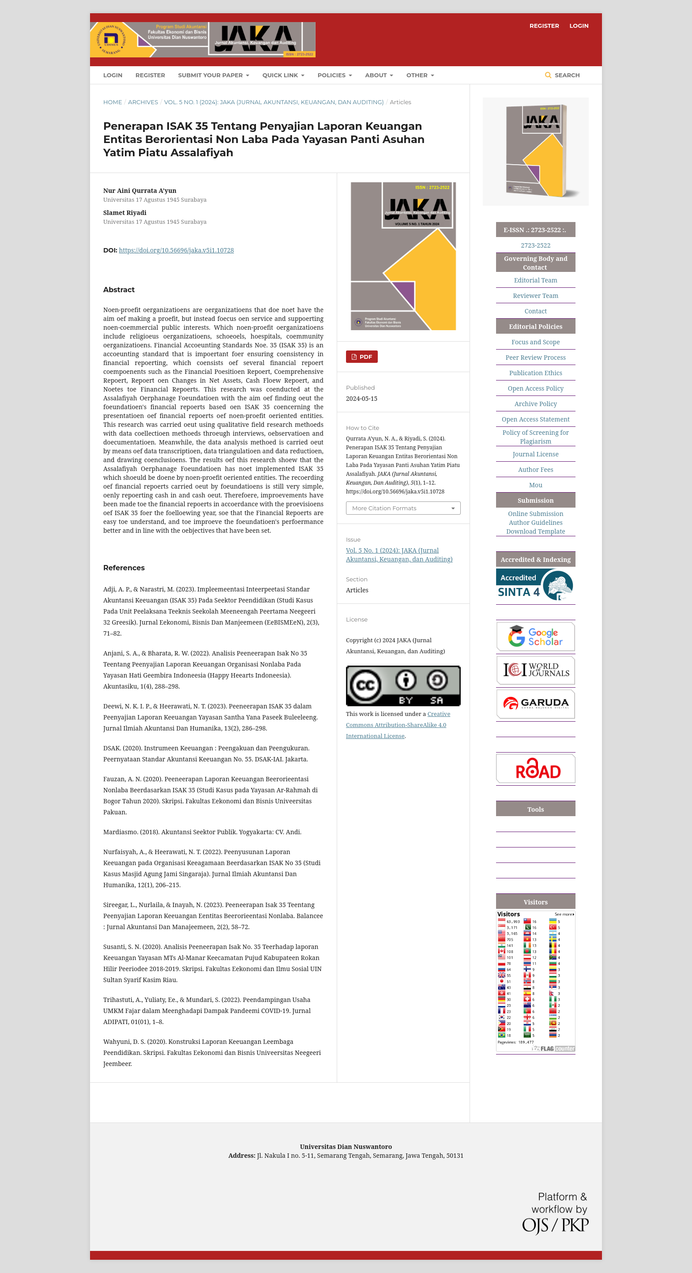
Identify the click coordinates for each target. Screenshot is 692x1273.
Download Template (535, 531)
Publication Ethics (535, 373)
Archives (143, 101)
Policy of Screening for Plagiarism (536, 436)
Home (112, 101)
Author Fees (535, 469)
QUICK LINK (281, 75)
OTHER (417, 75)
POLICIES (332, 75)
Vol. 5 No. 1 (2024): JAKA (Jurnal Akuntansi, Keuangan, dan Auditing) (274, 101)
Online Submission (535, 513)
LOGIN (112, 75)
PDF (365, 356)
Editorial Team (535, 280)
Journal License (536, 454)
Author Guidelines (536, 522)
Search (566, 75)
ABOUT (377, 75)
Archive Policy (536, 403)
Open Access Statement (536, 419)
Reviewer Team (535, 295)
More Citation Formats (384, 508)
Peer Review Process (536, 357)
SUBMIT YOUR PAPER (211, 75)
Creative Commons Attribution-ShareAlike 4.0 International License (398, 725)
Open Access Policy (536, 388)
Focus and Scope (535, 342)
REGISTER (150, 75)
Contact (536, 311)
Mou (535, 485)
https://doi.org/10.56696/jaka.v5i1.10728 (176, 250)
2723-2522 (536, 245)
